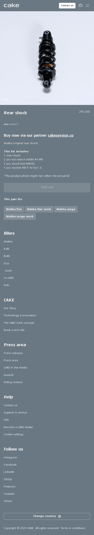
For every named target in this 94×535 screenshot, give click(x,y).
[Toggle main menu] (87, 5)
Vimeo (8, 500)
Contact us (67, 5)
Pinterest (9, 486)
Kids (6, 285)
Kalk (6, 248)
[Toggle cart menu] (80, 5)
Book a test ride (14, 330)
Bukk (7, 255)
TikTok (8, 479)
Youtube (9, 493)
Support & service (15, 412)
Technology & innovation (20, 315)
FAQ (6, 419)
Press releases (13, 353)
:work (8, 270)
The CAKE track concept (19, 322)
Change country (47, 516)
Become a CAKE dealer (18, 427)
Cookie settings (14, 434)
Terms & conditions (73, 528)
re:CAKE (9, 277)
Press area (11, 360)
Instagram (10, 457)
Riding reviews (13, 382)
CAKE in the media (15, 367)
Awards (9, 374)
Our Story (10, 308)
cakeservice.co (60, 135)
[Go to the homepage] (11, 5)
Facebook (10, 464)
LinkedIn (9, 471)
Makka (8, 241)
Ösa (6, 263)
